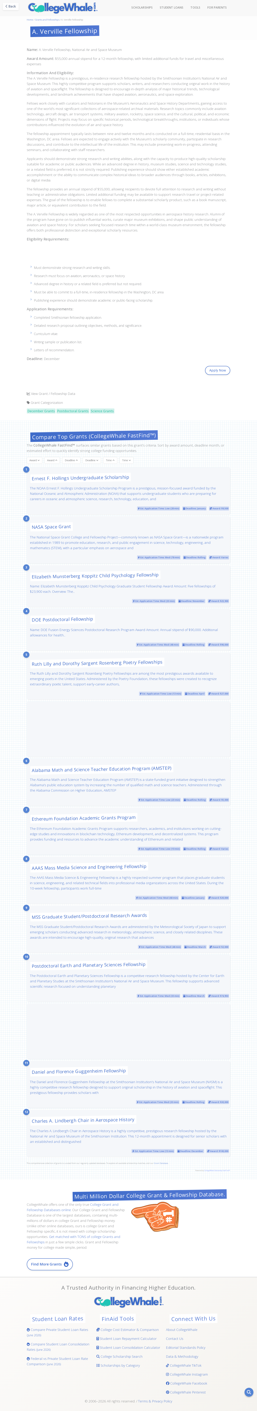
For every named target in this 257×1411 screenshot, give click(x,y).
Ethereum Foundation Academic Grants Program (84, 818)
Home (30, 19)
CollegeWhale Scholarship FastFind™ (217, 1170)
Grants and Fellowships (47, 19)
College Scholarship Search (119, 1356)
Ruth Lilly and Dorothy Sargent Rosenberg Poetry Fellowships (97, 663)
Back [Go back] (11, 6)
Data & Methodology (182, 1356)
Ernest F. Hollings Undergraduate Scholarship (80, 478)
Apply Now (217, 370)
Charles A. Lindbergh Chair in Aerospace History (83, 1120)
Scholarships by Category (118, 1365)
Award (34, 460)
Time (110, 460)
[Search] (249, 1392)
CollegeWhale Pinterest (186, 1392)
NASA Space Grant (51, 526)
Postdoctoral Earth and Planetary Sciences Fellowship (88, 965)
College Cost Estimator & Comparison (127, 1329)
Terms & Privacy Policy (155, 1401)
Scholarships (142, 7)
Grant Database (161, 1163)
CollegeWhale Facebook (186, 1383)
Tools (195, 7)
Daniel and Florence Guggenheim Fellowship (79, 1071)
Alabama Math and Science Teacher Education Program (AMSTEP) (102, 769)
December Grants (41, 411)
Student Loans (171, 7)
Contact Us (174, 1338)
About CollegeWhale (181, 1329)
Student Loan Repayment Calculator (126, 1338)
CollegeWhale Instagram (187, 1374)
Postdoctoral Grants (73, 411)
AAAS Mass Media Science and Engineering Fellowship (89, 867)
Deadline (71, 460)
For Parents (217, 7)
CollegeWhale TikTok (183, 1365)
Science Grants (102, 411)
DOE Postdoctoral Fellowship (62, 619)
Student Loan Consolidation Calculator (128, 1347)
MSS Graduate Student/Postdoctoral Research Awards (89, 916)
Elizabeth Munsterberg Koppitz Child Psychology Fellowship (95, 575)
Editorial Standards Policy (185, 1347)
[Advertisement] (128, 255)
